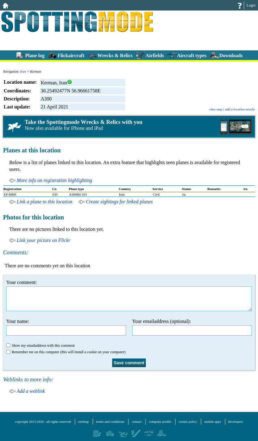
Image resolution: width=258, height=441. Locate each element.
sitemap (83, 421)
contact (137, 421)
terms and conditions (110, 421)
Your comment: (129, 295)
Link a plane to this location (44, 201)
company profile (160, 421)
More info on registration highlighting (54, 180)
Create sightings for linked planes (119, 201)
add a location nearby (240, 109)
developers (235, 421)
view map (215, 109)
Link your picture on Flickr (43, 240)
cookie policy (188, 421)
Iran (23, 71)
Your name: (66, 327)
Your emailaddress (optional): (192, 327)
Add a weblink (31, 391)
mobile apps (212, 421)
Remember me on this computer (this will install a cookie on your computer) (65, 352)
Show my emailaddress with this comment (40, 345)
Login (251, 5)
